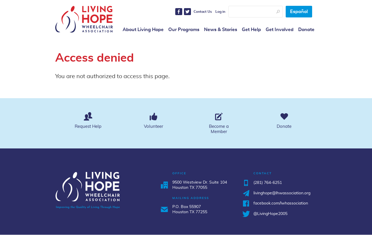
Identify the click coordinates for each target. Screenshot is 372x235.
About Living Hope (143, 29)
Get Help (251, 29)
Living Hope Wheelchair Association (84, 19)
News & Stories (220, 29)
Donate (306, 29)
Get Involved (280, 29)
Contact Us (203, 11)
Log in (220, 11)
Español (299, 11)
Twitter (187, 11)
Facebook (178, 11)
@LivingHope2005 (270, 214)
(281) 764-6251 (267, 183)
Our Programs (183, 29)
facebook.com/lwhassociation (280, 203)
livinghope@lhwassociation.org (281, 193)
